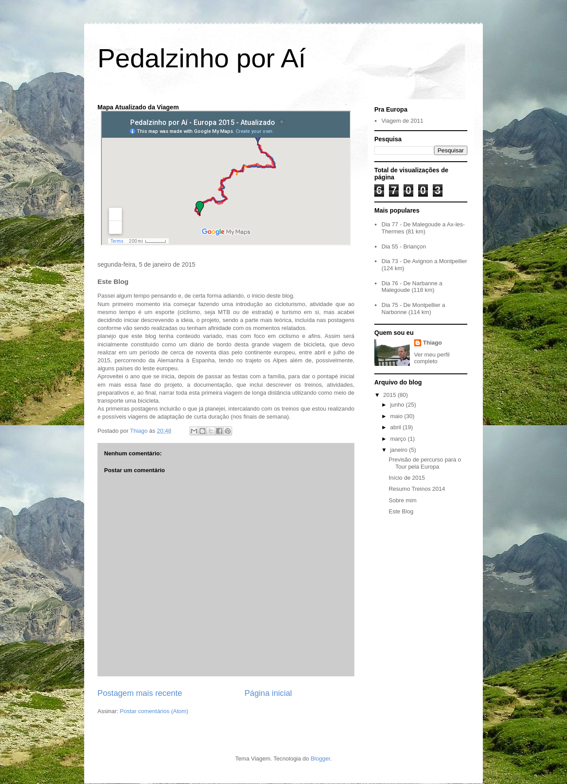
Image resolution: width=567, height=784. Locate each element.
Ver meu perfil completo (432, 358)
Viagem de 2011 (402, 120)
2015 (390, 395)
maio (397, 416)
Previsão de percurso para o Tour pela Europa (424, 463)
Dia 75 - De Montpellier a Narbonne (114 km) (413, 308)
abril (396, 427)
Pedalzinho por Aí (201, 58)
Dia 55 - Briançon (403, 246)
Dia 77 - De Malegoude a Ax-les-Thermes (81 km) (423, 228)
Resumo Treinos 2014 (416, 488)
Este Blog (400, 511)
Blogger (320, 758)
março (399, 438)
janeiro (399, 449)
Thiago (432, 342)
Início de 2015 (406, 477)
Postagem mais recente (139, 693)
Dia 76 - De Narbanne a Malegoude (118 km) (411, 287)
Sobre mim (402, 500)
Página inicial (268, 693)
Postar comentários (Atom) (154, 711)
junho (398, 404)
